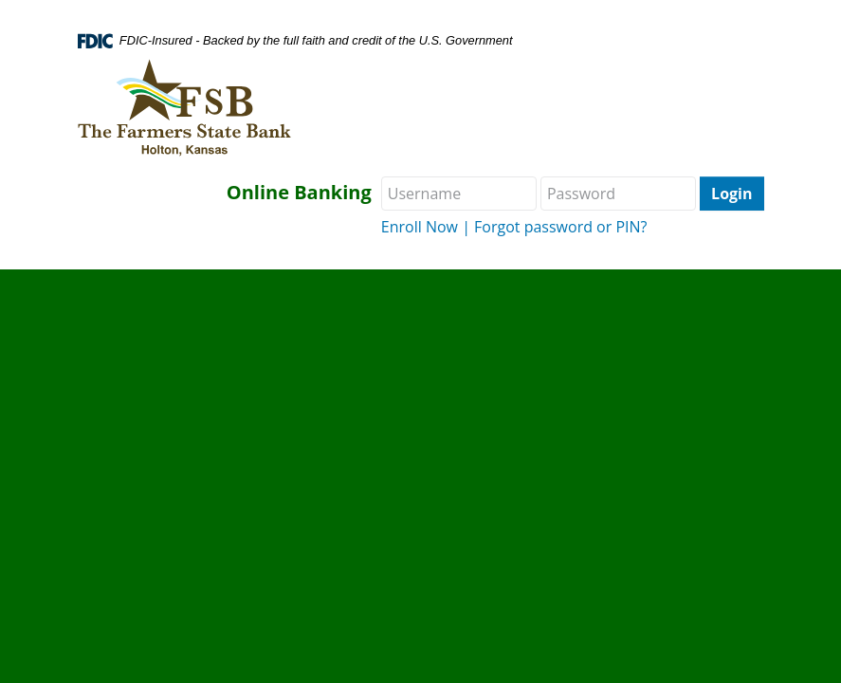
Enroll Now (419, 226)
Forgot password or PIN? (560, 226)
